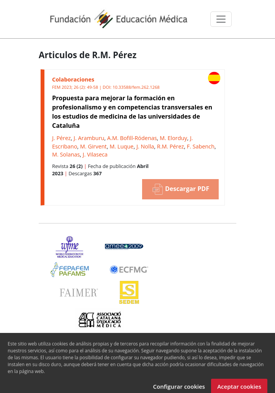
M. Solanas (66, 154)
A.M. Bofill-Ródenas (132, 138)
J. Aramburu (89, 138)
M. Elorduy (173, 138)
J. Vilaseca (95, 154)
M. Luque (122, 146)
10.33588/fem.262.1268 (136, 87)
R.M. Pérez (170, 146)
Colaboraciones (73, 79)
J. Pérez (61, 138)
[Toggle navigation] (221, 19)
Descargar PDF (180, 189)
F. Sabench (200, 146)
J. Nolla (145, 146)
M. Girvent (93, 146)
